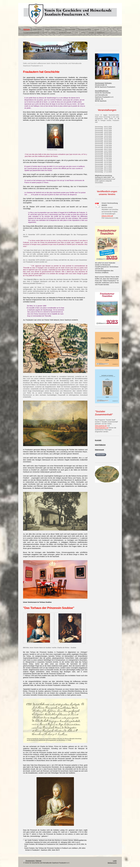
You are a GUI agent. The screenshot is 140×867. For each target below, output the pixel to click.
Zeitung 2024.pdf (107, 216)
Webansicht (112, 863)
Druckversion (29, 861)
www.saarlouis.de (101, 426)
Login (115, 861)
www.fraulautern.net (101, 428)
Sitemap (38, 861)
